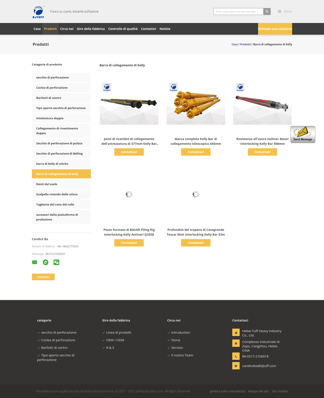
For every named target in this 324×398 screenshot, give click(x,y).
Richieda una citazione (275, 29)
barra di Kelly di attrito (52, 164)
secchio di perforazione (52, 77)
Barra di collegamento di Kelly (57, 174)
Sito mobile (280, 391)
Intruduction (178, 332)
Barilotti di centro (48, 98)
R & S (108, 347)
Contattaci (129, 152)
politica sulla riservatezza (227, 391)
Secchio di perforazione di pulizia (59, 143)
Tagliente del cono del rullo (55, 204)
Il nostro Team (180, 355)
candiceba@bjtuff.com (256, 366)
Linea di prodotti (116, 332)
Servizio (175, 347)
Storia (173, 340)
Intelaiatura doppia (50, 118)
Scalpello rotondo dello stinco (57, 194)
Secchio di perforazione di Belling (59, 153)
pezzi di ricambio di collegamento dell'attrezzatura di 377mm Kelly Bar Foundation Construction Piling (129, 143)
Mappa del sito (258, 391)
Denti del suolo (46, 184)
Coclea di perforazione (52, 88)
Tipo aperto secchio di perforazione (61, 108)
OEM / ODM (113, 340)
